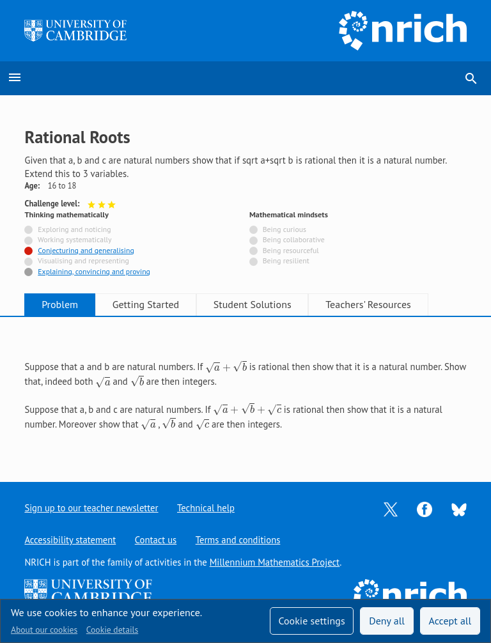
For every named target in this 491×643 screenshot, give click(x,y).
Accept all (450, 620)
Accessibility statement (70, 540)
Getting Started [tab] (148, 304)
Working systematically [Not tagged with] (75, 239)
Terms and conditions (238, 540)
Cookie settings (311, 620)
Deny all (387, 620)
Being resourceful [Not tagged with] (291, 250)
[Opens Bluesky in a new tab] (459, 508)
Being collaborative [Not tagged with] (294, 239)
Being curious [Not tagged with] (284, 229)
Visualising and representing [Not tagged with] (83, 260)
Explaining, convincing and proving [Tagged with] (94, 271)
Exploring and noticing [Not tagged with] (74, 229)
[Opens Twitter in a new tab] (390, 508)
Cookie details (112, 629)
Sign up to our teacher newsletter (91, 508)
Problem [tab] (61, 304)
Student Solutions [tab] (257, 304)
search (471, 78)
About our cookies (44, 629)
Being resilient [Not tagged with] (286, 260)
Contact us (156, 540)
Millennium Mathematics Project (275, 562)
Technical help (206, 508)
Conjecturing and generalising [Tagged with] (86, 250)
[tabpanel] (245, 388)
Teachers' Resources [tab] (374, 304)
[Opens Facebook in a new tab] (424, 508)
